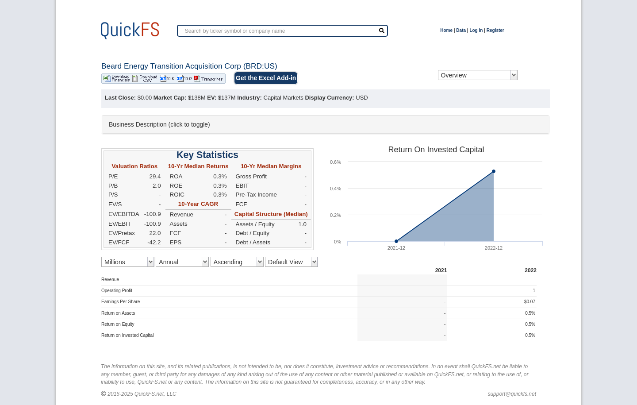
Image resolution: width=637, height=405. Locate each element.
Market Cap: (169, 97)
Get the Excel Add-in (266, 77)
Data (461, 30)
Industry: (249, 97)
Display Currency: (329, 97)
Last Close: (120, 97)
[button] (325, 124)
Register (495, 30)
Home (446, 30)
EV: (211, 97)
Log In (476, 30)
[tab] (325, 124)
